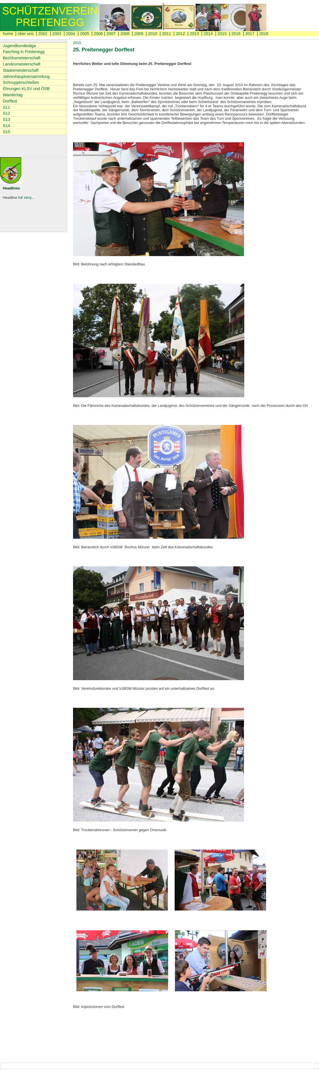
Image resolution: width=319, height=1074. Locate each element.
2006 (98, 33)
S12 (6, 113)
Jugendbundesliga (19, 45)
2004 (70, 33)
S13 (6, 119)
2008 (124, 33)
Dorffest (10, 101)
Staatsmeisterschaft (20, 70)
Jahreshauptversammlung (26, 76)
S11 (6, 107)
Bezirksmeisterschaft (21, 58)
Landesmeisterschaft (21, 64)
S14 (6, 125)
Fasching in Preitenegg (23, 51)
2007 (110, 33)
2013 (194, 33)
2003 (56, 33)
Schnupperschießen (21, 82)
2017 (249, 33)
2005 (84, 33)
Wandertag (13, 95)
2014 (208, 33)
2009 (138, 33)
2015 (222, 33)
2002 (42, 33)
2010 (152, 33)
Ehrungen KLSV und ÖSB (26, 88)
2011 (166, 33)
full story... (26, 197)
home (8, 33)
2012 (180, 33)
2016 (236, 33)
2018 (263, 33)
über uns (26, 33)
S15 (6, 132)
